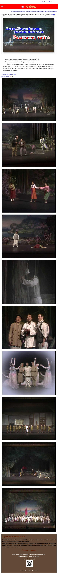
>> (53, 14)
